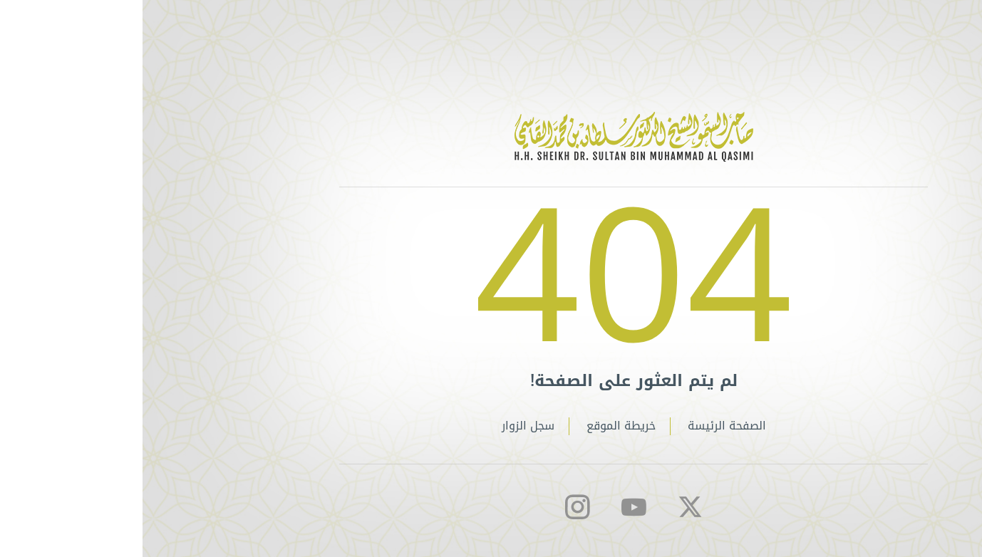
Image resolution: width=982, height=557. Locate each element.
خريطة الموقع (478, 426)
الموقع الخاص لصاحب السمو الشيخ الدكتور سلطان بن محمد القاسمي (491, 137)
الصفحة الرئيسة (584, 426)
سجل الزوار (385, 426)
